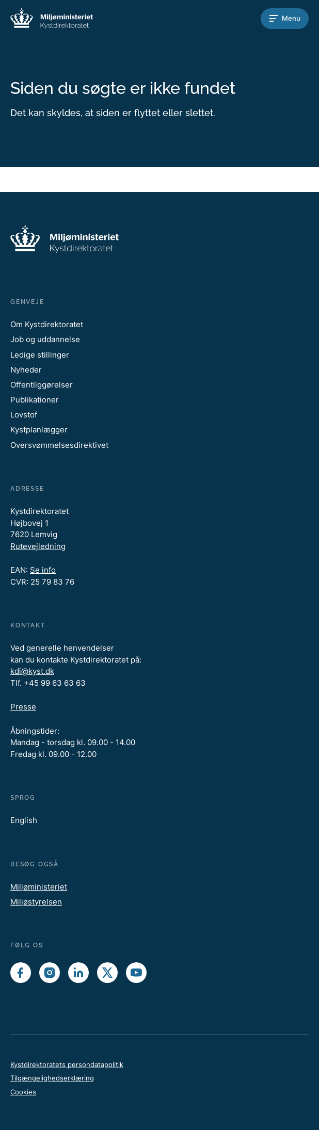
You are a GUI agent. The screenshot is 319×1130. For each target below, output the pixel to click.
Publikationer (34, 400)
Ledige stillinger (39, 355)
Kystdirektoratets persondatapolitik (66, 1064)
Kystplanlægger (39, 429)
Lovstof (23, 414)
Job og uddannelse (45, 339)
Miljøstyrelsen (36, 902)
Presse (23, 707)
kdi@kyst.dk (32, 671)
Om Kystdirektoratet (46, 324)
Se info (43, 570)
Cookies (23, 1092)
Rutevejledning (38, 546)
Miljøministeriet (38, 887)
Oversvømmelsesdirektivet (59, 445)
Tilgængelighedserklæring (52, 1078)
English (23, 820)
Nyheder (26, 370)
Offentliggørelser (41, 385)
